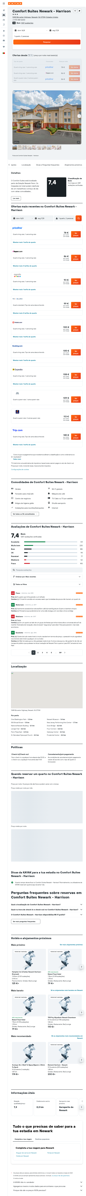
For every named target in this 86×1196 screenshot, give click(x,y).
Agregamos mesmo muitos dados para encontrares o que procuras (48, 1186)
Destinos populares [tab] (42, 1139)
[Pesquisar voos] (4, 10)
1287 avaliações (27, 23)
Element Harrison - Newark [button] (57, 1065)
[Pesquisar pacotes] (4, 24)
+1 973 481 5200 (18, 20)
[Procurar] (4, 15)
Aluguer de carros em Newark (26, 1153)
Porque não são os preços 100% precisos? (48, 1190)
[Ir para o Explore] (4, 31)
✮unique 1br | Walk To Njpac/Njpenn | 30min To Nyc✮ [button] (28, 1066)
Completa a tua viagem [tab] (23, 1139)
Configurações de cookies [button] (20, 469)
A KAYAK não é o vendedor (48, 1182)
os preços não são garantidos (61, 1175)
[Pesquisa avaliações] (49, 570)
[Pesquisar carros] (4, 20)
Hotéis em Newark (22, 1156)
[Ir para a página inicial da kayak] (15, 3)
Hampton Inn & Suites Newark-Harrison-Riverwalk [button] (26, 973)
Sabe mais (17, 459)
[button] (3, 3)
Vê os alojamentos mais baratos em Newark (67, 990)
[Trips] (4, 47)
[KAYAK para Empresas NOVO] (4, 40)
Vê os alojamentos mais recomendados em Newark (67, 1037)
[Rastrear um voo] (4, 35)
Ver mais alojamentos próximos (71, 945)
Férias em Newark (53, 1153)
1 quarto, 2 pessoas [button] (21, 36)
